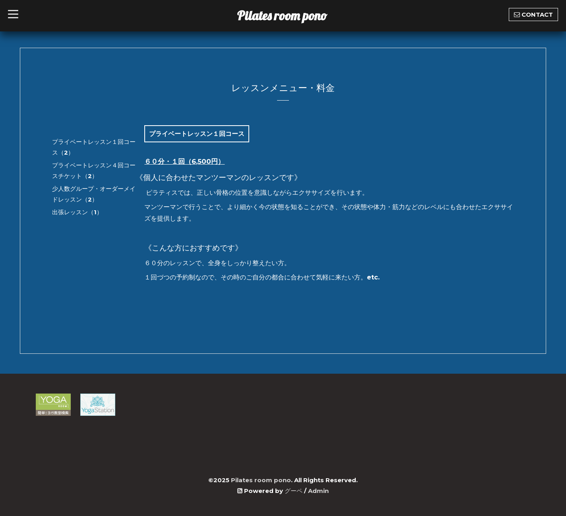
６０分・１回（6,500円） (184, 161)
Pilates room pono (288, 15)
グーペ (293, 491)
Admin (318, 491)
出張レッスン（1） (77, 212)
